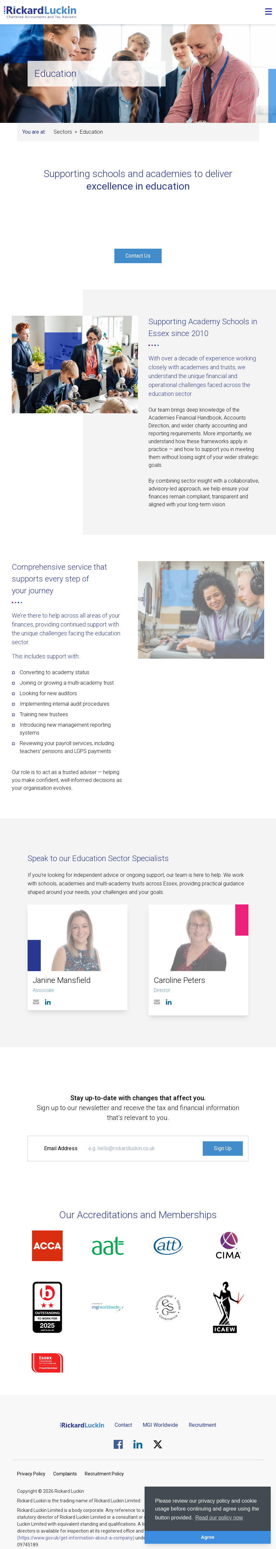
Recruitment (202, 1425)
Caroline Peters (179, 980)
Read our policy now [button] (219, 1517)
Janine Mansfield (62, 980)
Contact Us (138, 256)
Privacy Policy (31, 1473)
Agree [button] (208, 1537)
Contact (123, 1425)
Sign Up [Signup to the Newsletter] (223, 1148)
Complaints (65, 1473)
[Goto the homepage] (40, 12)
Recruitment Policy (104, 1473)
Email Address (61, 1148)
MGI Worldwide (160, 1425)
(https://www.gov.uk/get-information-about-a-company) (75, 1537)
